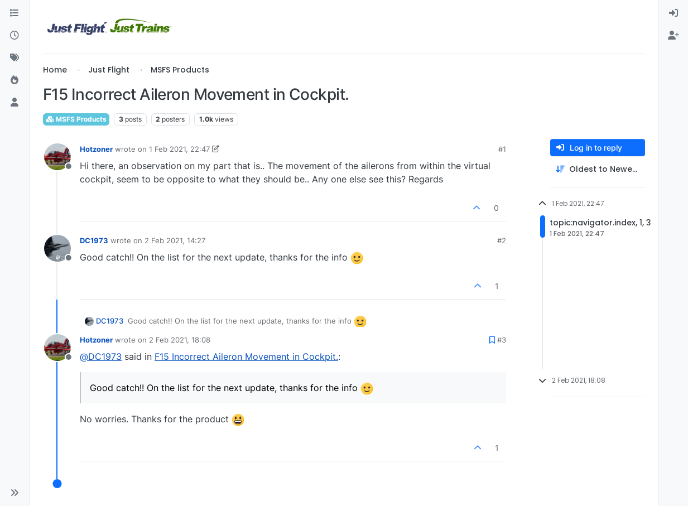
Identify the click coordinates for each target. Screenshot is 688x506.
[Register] (673, 36)
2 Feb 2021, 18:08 (179, 339)
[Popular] (14, 80)
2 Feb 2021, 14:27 (175, 240)
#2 (501, 240)
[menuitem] (673, 13)
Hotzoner (96, 148)
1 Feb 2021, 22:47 (179, 148)
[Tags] (14, 58)
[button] (14, 493)
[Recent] (14, 36)
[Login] (673, 13)
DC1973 (94, 240)
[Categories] (14, 13)
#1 (502, 148)
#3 (501, 339)
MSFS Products (76, 119)
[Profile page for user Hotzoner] (57, 156)
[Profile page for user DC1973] (57, 248)
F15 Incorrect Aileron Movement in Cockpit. (246, 356)
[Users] (14, 103)
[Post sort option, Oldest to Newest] (597, 169)
